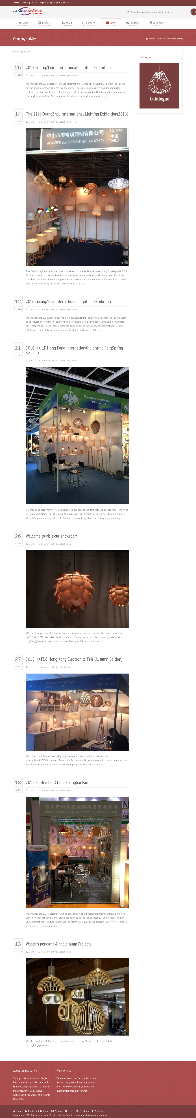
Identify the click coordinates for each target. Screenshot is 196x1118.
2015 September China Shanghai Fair (57, 782)
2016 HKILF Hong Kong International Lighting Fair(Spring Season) (74, 350)
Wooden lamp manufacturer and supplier (86, 1115)
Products (45, 24)
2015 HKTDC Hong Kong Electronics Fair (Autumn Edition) (74, 659)
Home (23, 24)
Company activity (29, 2)
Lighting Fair (54, 2)
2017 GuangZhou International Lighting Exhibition (68, 67)
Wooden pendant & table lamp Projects (58, 944)
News (16, 2)
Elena (31, 75)
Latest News (65, 75)
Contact (88, 24)
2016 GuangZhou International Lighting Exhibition (68, 301)
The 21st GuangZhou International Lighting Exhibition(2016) (77, 114)
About (67, 24)
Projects (43, 2)
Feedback (133, 24)
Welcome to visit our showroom (52, 536)
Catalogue (157, 24)
